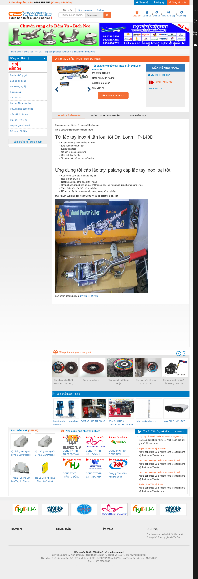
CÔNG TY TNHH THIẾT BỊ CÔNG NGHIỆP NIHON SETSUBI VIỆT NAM (71, 453)
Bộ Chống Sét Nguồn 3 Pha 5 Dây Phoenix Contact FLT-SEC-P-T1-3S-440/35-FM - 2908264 (45, 453)
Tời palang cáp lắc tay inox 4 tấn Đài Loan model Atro (69, 51)
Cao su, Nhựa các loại (20, 103)
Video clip (181, 14)
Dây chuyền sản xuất (20, 125)
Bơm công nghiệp (18, 86)
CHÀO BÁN (63, 529)
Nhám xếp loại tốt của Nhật (118, 382)
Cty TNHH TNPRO (159, 74)
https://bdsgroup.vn (95, 566)
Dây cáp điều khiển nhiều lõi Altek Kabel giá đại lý (161, 436)
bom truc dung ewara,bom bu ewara (66, 423)
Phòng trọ (79, 566)
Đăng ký (159, 2)
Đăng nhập (142, 2)
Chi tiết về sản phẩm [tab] (69, 115)
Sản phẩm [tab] (68, 10)
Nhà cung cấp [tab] (85, 10)
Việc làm (137, 14)
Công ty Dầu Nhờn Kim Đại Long (118, 475)
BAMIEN (16, 529)
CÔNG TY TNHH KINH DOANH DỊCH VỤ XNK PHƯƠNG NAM (94, 453)
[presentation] (178, 353)
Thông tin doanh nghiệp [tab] (105, 115)
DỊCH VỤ (152, 529)
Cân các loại (16, 97)
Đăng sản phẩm (178, 2)
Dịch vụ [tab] (101, 10)
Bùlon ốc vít (15, 92)
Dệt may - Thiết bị (18, 131)
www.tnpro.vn (155, 88)
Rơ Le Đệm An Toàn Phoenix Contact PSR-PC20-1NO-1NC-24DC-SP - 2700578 (45, 480)
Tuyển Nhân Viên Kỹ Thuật (151, 484)
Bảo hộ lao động (18, 81)
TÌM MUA (107, 529)
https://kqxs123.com (113, 566)
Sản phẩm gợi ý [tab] (139, 115)
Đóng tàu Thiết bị (32, 51)
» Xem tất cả (179, 432)
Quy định (195, 21)
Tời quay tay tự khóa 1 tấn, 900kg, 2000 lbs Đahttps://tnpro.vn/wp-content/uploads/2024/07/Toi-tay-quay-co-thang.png (173, 382)
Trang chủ (16, 51)
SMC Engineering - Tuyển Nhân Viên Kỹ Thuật (159, 460)
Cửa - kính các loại (19, 114)
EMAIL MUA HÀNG (113, 95)
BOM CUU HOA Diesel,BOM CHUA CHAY (120, 423)
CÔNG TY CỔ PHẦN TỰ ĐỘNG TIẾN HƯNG (71, 475)
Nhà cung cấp (169, 14)
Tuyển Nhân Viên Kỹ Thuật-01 (152, 448)
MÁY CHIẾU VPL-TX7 (174, 421)
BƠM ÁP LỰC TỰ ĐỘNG (93, 421)
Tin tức (195, 10)
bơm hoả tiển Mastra (146, 421)
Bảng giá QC (195, 33)
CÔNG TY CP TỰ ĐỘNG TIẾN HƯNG (117, 453)
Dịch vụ (157, 14)
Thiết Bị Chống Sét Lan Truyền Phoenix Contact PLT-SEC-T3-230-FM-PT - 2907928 (20, 480)
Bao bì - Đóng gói (18, 75)
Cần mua (147, 14)
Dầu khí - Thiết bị (18, 120)
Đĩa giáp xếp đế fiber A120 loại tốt (146, 382)
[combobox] (103, 15)
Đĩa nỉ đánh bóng (91, 380)
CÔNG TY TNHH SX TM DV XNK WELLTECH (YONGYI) (94, 475)
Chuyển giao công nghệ (21, 109)
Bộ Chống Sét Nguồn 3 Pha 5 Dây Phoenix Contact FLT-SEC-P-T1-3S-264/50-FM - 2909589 (21, 453)
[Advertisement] (120, 325)
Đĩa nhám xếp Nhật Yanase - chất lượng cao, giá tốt (63, 382)
